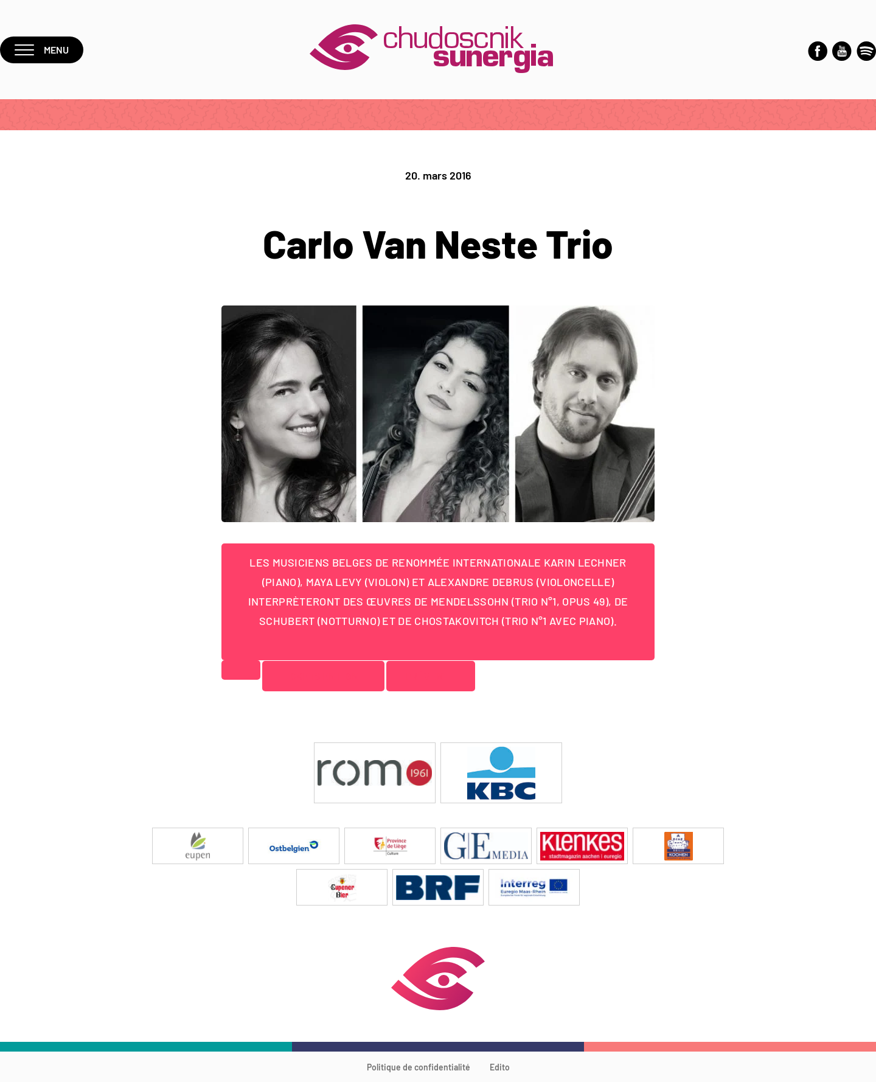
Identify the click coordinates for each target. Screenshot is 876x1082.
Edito (500, 1067)
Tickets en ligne (323, 676)
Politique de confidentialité (418, 1067)
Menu (42, 49)
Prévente (431, 676)
